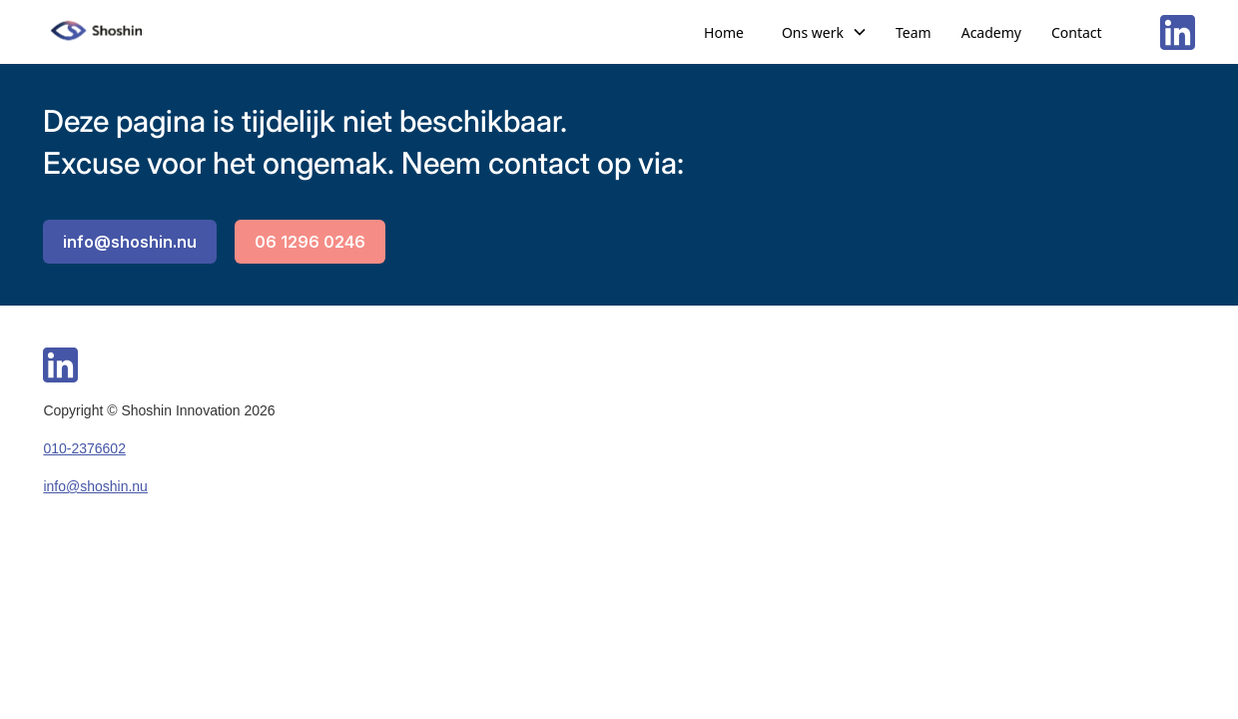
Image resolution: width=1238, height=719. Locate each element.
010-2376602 (84, 448)
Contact (1076, 32)
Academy (991, 32)
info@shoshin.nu (130, 242)
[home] (98, 32)
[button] (825, 32)
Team (913, 32)
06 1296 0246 (310, 242)
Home (724, 32)
